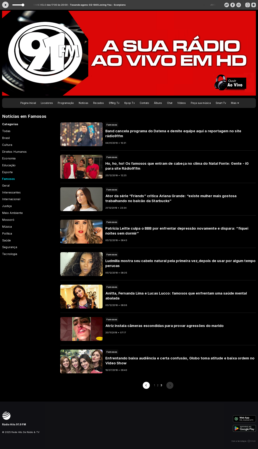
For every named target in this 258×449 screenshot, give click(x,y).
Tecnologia (9, 254)
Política (7, 233)
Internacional (11, 199)
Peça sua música (201, 102)
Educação (9, 165)
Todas (6, 131)
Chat (170, 102)
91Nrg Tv (114, 102)
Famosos (8, 179)
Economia (9, 158)
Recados (98, 102)
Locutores (47, 102)
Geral (6, 185)
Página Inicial (28, 102)
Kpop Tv (129, 102)
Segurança (9, 247)
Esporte (7, 172)
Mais (235, 102)
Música (7, 226)
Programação (66, 102)
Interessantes (11, 192)
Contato (144, 102)
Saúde (6, 240)
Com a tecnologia (243, 441)
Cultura (7, 145)
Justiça (7, 206)
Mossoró (8, 220)
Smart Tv (221, 102)
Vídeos (181, 102)
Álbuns (158, 102)
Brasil (6, 138)
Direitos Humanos (14, 151)
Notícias (83, 102)
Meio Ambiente (12, 213)
